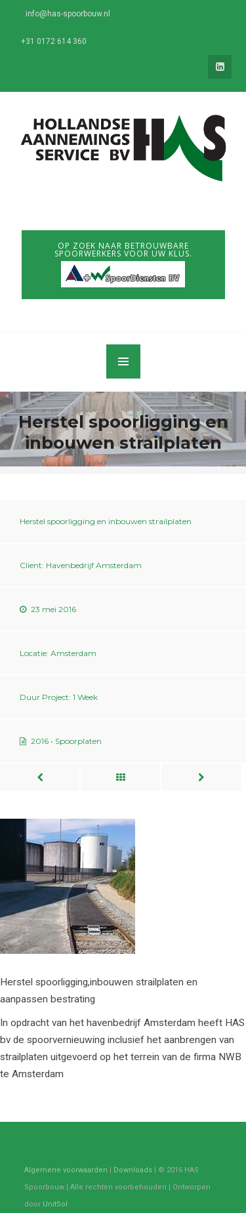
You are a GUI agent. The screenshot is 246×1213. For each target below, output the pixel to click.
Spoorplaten (78, 741)
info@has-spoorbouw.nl (68, 13)
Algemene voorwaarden (66, 1170)
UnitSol (55, 1204)
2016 (40, 741)
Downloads (132, 1170)
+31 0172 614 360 (54, 41)
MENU (123, 361)
